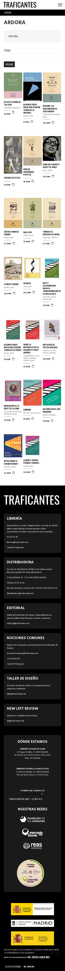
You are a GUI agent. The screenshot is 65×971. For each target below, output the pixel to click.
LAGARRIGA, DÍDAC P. (50, 237)
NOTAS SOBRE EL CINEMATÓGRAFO (11, 462)
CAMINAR (27, 409)
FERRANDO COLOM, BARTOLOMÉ (49, 298)
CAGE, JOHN (27, 286)
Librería (14, 518)
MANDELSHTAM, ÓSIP (31, 356)
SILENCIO (27, 283)
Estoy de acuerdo (13, 966)
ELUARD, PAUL (28, 235)
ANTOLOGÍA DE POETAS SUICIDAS (50, 346)
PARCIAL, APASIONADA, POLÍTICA (28, 172)
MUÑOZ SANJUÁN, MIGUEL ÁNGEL (29, 359)
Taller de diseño (22, 678)
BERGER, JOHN (28, 116)
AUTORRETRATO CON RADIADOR (51, 410)
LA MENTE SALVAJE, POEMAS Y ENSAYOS (31, 461)
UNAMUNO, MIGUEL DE (12, 108)
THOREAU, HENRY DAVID (32, 413)
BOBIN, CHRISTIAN (49, 415)
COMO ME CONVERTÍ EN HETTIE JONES (51, 165)
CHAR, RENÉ (8, 412)
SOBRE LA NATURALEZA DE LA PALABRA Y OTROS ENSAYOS (31, 348)
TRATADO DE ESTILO (12, 177)
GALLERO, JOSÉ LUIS (49, 350)
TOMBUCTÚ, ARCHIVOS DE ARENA (51, 233)
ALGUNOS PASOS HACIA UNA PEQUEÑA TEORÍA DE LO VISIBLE (13, 347)
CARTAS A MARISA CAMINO (11, 233)
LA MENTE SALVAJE (11, 284)
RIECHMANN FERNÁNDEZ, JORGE (13, 413)
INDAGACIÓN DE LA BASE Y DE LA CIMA (11, 407)
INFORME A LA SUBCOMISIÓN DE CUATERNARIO (50, 108)
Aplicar (9, 64)
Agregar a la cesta (13, 112)
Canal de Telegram (15, 547)
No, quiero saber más (39, 956)
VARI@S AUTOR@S (49, 353)
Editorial (16, 608)
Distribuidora (20, 562)
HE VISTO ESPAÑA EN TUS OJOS (12, 103)
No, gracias (29, 966)
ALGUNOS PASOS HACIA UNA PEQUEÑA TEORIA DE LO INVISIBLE (31, 108)
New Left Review (22, 708)
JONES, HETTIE (48, 170)
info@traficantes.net (32, 794)
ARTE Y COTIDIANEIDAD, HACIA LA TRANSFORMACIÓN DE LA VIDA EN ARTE (52, 288)
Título (7, 50)
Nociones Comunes (25, 638)
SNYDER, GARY (9, 287)
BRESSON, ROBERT (10, 467)
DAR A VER (27, 232)
